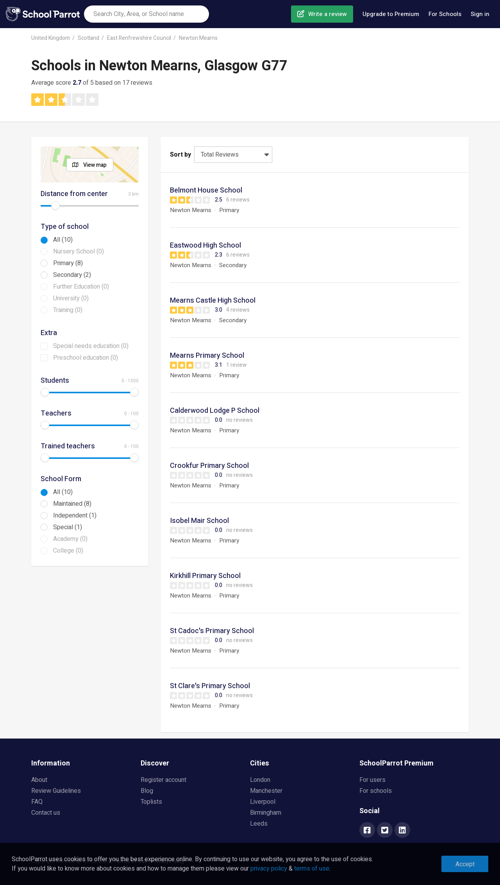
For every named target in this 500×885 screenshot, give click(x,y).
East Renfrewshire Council (139, 38)
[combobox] (146, 14)
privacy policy (268, 868)
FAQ (37, 801)
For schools (375, 791)
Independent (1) (74, 515)
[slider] (55, 205)
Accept (465, 864)
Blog (147, 791)
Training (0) (67, 310)
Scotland (88, 38)
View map (95, 165)
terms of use (311, 868)
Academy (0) (70, 539)
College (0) (68, 550)
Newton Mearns (198, 38)
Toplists (151, 801)
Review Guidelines (56, 791)
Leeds (259, 823)
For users (372, 780)
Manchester (266, 791)
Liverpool (262, 801)
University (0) (71, 298)
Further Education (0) (81, 286)
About (39, 780)
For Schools (445, 14)
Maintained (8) (72, 504)
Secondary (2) (72, 275)
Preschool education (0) (85, 357)
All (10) (63, 239)
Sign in (480, 14)
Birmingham (265, 812)
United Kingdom (50, 38)
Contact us (45, 812)
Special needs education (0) (91, 346)
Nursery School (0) (78, 251)
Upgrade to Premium (390, 14)
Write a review (327, 14)
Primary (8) (68, 263)
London (260, 780)
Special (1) (67, 527)
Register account (163, 780)
